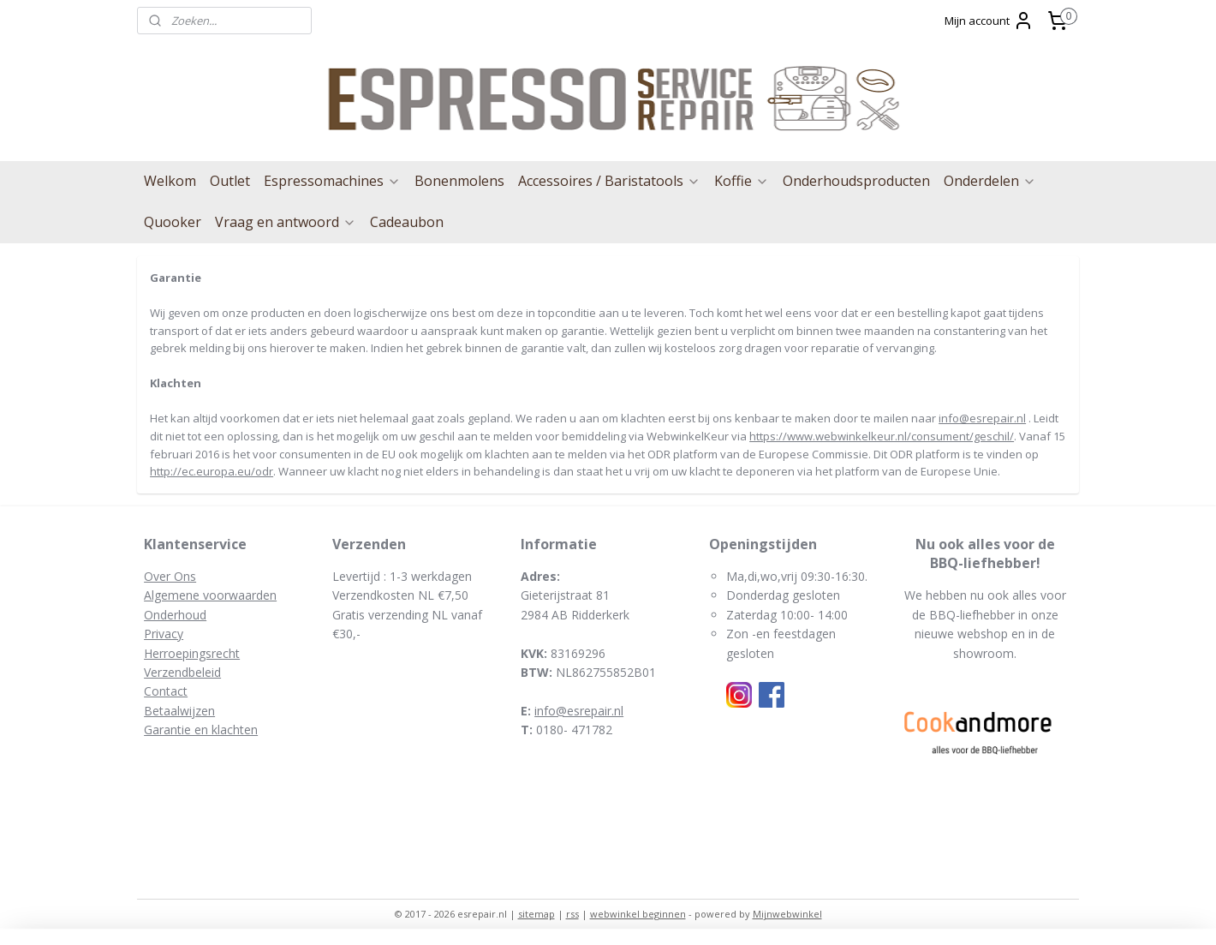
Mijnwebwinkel (787, 913)
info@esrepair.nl (982, 418)
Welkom (170, 180)
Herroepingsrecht (192, 653)
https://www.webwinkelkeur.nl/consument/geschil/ (881, 436)
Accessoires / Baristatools (609, 180)
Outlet (230, 180)
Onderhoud (175, 615)
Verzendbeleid (182, 672)
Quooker (172, 221)
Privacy (163, 633)
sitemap (536, 913)
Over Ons (170, 576)
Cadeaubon (407, 221)
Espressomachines (332, 180)
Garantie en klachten (201, 729)
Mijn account (989, 20)
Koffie (741, 180)
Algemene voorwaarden (210, 595)
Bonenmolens (459, 180)
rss (572, 913)
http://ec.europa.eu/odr (211, 471)
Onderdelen (990, 180)
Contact (166, 691)
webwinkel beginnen (638, 913)
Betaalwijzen (179, 711)
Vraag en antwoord (285, 221)
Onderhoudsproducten (856, 180)
